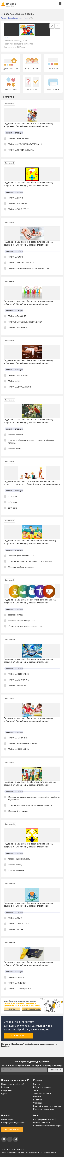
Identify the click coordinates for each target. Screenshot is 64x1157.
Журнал (36, 1084)
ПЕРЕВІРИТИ (55, 1070)
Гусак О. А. (8, 37)
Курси (4, 1093)
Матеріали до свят (41, 1122)
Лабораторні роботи (42, 1093)
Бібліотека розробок (42, 1087)
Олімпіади (38, 1103)
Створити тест (18, 1036)
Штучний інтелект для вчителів (47, 1106)
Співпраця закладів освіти (13, 1122)
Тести (35, 1090)
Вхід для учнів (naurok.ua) (44, 1119)
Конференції (6, 1090)
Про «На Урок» (7, 1119)
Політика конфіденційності (45, 1152)
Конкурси (37, 1100)
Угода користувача (9, 1152)
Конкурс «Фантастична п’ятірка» (47, 1126)
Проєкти (37, 1096)
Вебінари (5, 1087)
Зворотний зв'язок (12, 1129)
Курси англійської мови (44, 1109)
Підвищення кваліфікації (12, 1084)
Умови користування (26, 1152)
